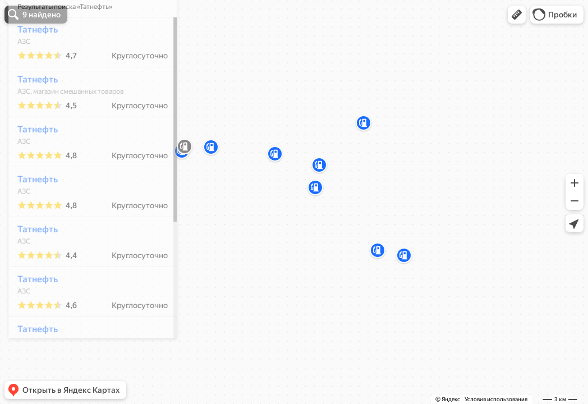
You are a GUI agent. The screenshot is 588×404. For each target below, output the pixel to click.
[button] (517, 15)
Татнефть (31, 62)
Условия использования (496, 399)
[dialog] (86, 200)
